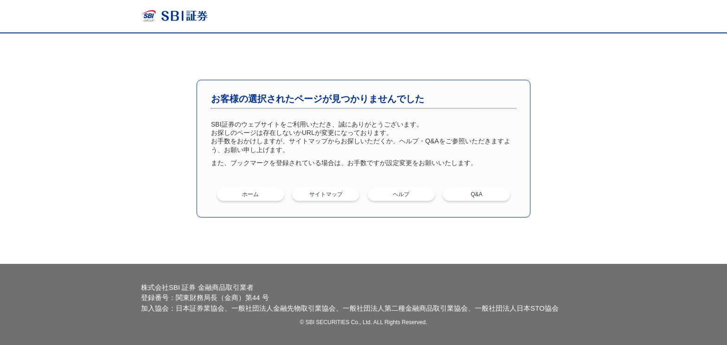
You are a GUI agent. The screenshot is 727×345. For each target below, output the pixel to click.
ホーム (250, 194)
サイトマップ (326, 194)
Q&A (476, 194)
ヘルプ (401, 194)
